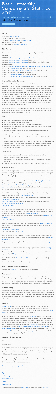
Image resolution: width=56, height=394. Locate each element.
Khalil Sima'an (14, 36)
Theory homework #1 (44, 181)
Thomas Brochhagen (20, 44)
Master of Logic (39, 17)
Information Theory (16, 74)
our (3, 328)
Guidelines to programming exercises (31, 185)
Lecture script (6, 376)
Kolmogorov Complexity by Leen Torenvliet (22, 58)
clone (14, 328)
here (16, 231)
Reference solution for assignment (12, 203)
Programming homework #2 (10, 199)
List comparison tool (8, 205)
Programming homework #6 (21, 254)
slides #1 (34, 181)
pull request (34, 324)
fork (46, 326)
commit (8, 331)
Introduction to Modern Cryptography (21, 76)
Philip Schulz (27, 40)
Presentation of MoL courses (24, 258)
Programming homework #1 (10, 185)
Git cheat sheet (6, 384)
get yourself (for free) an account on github (31, 326)
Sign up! (4, 373)
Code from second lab (9, 201)
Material (4, 381)
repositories (8, 328)
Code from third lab (8, 219)
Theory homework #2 (26, 195)
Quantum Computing (16, 68)
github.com (33, 316)
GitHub (8, 24)
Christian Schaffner (14, 40)
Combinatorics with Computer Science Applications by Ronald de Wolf (31, 66)
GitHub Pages (24, 387)
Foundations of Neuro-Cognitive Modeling (23, 70)
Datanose (13, 269)
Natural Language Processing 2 (18, 62)
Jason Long (45, 387)
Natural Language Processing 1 (18, 60)
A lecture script (6, 306)
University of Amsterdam (15, 20)
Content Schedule (7, 379)
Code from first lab (7, 187)
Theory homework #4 (46, 223)
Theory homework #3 (31, 213)
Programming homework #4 (10, 229)
